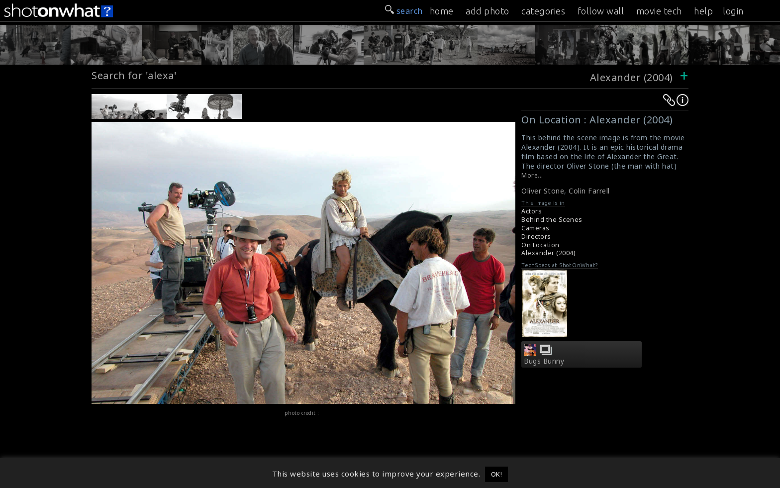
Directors (536, 236)
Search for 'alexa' (134, 75)
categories (543, 11)
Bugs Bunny (544, 361)
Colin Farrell (589, 190)
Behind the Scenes (552, 219)
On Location (540, 245)
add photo (487, 11)
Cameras (535, 228)
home (442, 11)
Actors (531, 211)
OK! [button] (496, 474)
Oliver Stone (542, 190)
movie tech (659, 11)
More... (532, 175)
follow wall (601, 11)
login (733, 11)
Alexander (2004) (631, 77)
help (703, 11)
